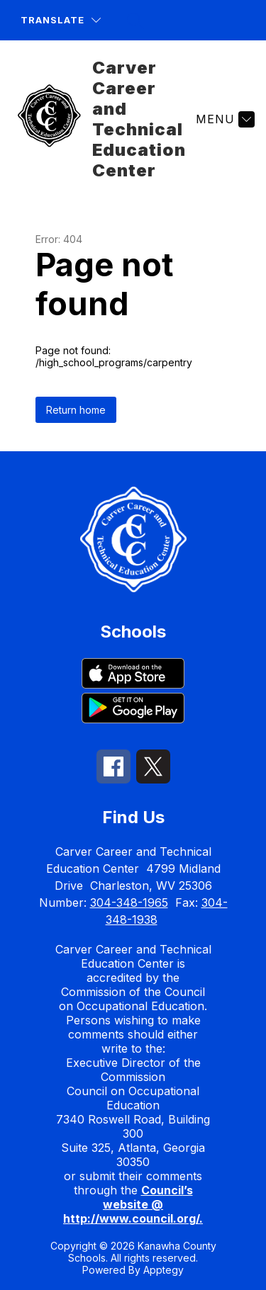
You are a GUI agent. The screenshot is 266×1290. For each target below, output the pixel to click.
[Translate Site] (60, 20)
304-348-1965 (129, 902)
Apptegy (163, 1270)
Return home (76, 410)
